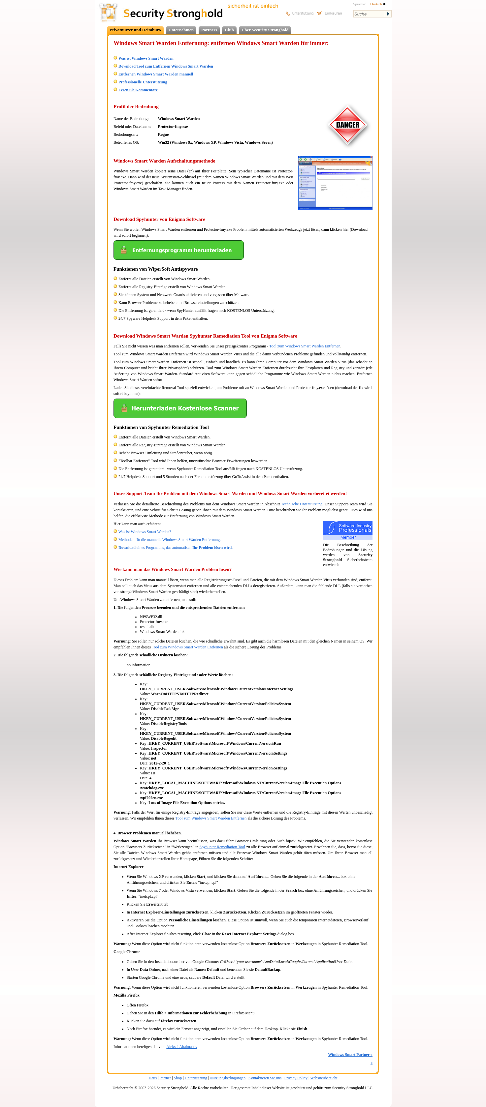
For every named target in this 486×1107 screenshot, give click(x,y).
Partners (209, 29)
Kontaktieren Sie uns (265, 1078)
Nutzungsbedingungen (227, 1078)
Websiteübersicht (323, 1078)
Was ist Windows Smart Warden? (144, 531)
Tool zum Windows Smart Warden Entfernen (304, 346)
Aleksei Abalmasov (181, 1046)
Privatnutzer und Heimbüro (135, 29)
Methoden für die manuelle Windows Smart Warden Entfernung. (169, 539)
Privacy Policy (296, 1078)
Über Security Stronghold (265, 29)
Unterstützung (196, 1078)
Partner (165, 1078)
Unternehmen (181, 29)
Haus (153, 1078)
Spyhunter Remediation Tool (222, 847)
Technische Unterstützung (301, 504)
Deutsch (378, 4)
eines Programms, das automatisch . (175, 547)
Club (229, 29)
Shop (178, 1078)
